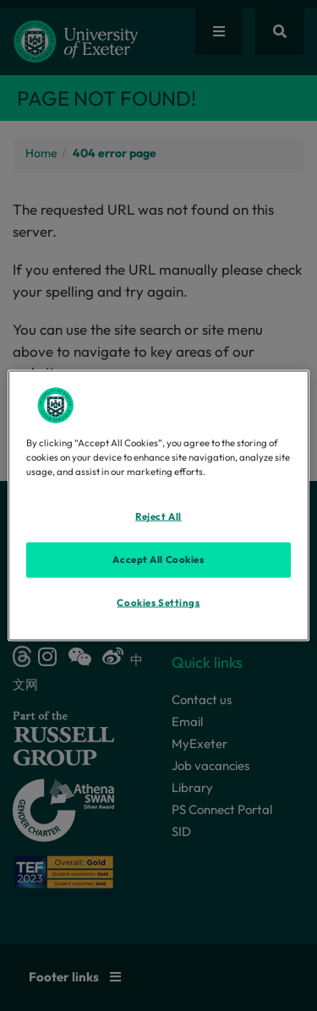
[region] (158, 506)
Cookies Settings (158, 603)
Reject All (158, 516)
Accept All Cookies (158, 560)
